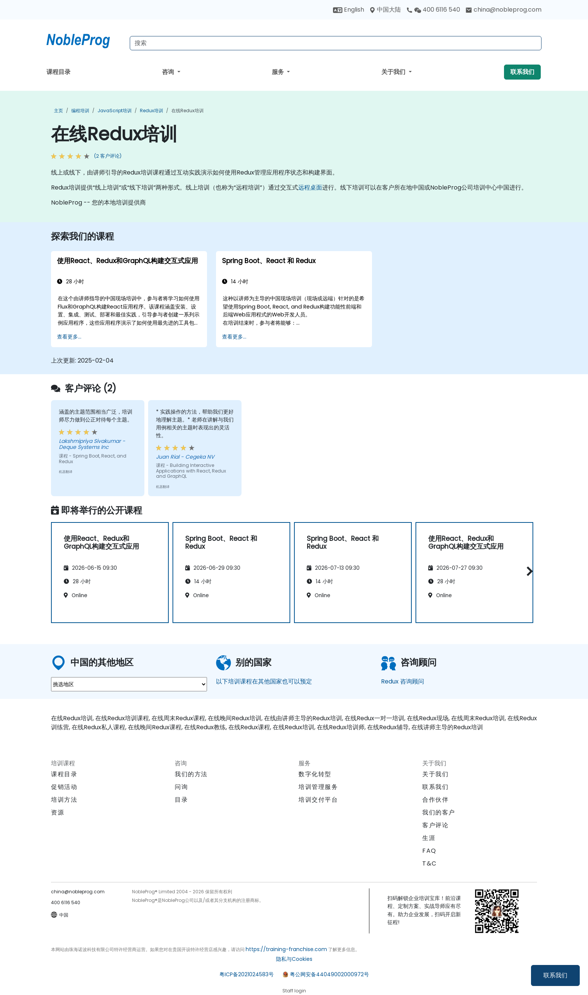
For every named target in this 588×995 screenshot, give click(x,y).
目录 (181, 799)
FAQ (429, 850)
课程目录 (58, 72)
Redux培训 (151, 110)
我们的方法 (191, 774)
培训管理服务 (318, 787)
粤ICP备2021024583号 (246, 974)
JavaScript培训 (115, 110)
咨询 (169, 72)
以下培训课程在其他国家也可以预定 (264, 681)
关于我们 (394, 72)
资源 (57, 812)
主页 (58, 110)
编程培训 (80, 110)
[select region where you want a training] (129, 684)
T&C (429, 863)
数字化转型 (315, 774)
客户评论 (435, 825)
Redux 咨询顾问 (402, 681)
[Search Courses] (336, 43)
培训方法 (64, 799)
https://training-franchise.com (286, 949)
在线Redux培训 (187, 110)
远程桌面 (310, 187)
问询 (181, 787)
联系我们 (555, 975)
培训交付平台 (318, 799)
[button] (527, 571)
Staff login (294, 990)
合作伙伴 (435, 799)
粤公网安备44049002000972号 (329, 974)
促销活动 (64, 787)
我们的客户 (438, 812)
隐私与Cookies (294, 959)
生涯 (428, 838)
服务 (278, 72)
